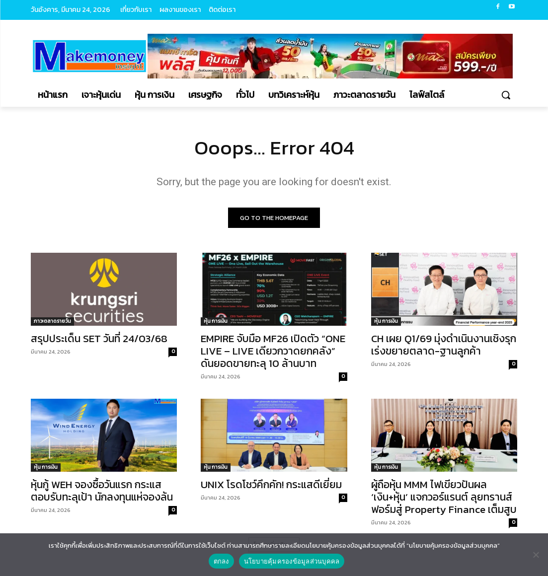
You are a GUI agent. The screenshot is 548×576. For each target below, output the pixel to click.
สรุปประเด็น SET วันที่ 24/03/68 (99, 338)
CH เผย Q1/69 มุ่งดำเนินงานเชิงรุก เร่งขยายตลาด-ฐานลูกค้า (443, 345)
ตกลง (221, 561)
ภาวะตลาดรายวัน (52, 321)
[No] (536, 555)
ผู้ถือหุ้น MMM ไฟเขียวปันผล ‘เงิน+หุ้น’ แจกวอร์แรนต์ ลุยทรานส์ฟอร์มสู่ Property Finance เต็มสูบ (444, 497)
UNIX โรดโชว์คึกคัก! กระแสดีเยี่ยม (272, 485)
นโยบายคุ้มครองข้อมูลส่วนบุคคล (292, 561)
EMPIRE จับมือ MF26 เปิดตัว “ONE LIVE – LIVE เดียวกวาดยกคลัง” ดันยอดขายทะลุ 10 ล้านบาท (273, 351)
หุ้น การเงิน (216, 321)
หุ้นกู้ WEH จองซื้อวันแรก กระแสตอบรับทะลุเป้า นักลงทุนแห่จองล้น (102, 491)
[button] (506, 95)
